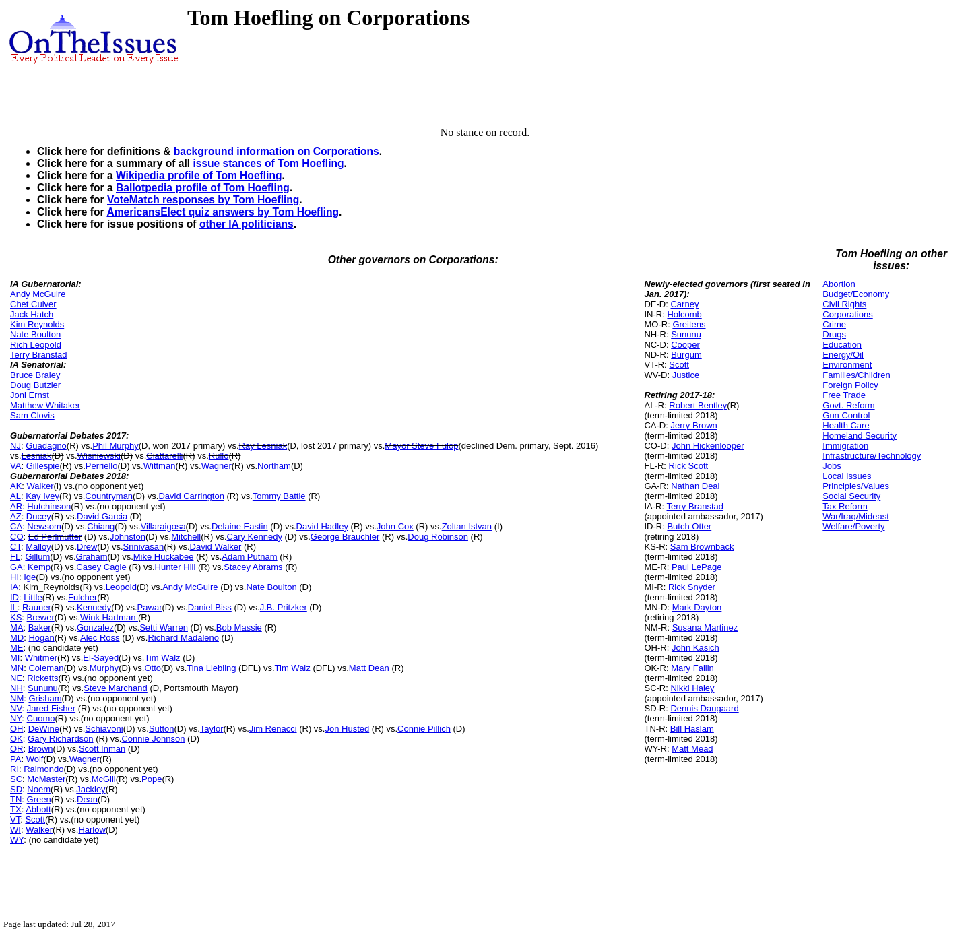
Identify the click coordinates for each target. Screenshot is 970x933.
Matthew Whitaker (45, 405)
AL (15, 496)
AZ (16, 516)
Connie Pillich (424, 728)
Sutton (161, 728)
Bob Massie (239, 627)
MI (15, 658)
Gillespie (43, 466)
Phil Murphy (115, 446)
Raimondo (43, 769)
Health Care (845, 425)
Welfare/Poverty (853, 526)
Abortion (838, 284)
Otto (152, 668)
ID (14, 597)
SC (16, 779)
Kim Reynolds (37, 324)
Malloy (38, 547)
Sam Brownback (702, 547)
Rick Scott (689, 466)
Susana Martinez (705, 627)
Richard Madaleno (183, 638)
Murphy (104, 668)
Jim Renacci (273, 728)
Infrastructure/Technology (871, 456)
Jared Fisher (51, 708)
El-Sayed (101, 658)
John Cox (395, 526)
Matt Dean (369, 668)
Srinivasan (143, 547)
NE (16, 678)
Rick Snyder (691, 587)
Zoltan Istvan (467, 526)
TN (16, 799)
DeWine (43, 728)
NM (17, 698)
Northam (274, 466)
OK (16, 739)
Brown (40, 749)
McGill (104, 779)
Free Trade (844, 395)
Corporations (847, 314)
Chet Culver (33, 304)
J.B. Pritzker (283, 607)
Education (842, 345)
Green (39, 799)
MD (17, 638)
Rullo (219, 456)
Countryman (109, 496)
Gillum (37, 557)
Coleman (45, 668)
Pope (151, 779)
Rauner (36, 607)
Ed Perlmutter (55, 537)
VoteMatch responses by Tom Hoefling (203, 199)
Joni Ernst (29, 395)
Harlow (91, 830)
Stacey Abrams (253, 567)
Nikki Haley (692, 688)
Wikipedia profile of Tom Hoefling (199, 175)
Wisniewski (99, 456)
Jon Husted (347, 728)
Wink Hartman (109, 617)
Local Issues (846, 476)
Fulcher (82, 597)
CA (16, 526)
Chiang (101, 526)
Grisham (44, 698)
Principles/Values (855, 486)
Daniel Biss (210, 607)
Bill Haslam (692, 728)
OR (17, 749)
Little (33, 597)
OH (17, 728)
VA (15, 466)
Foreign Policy (850, 385)
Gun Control (846, 415)
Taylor (212, 728)
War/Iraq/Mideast (855, 516)
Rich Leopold (35, 345)
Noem (39, 789)
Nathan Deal (695, 486)
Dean (87, 799)
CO (17, 537)
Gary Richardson (61, 739)
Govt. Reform (848, 405)
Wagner (216, 466)
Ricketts (42, 678)
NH (16, 688)
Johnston (128, 537)
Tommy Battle (279, 496)
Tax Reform (844, 506)
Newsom (44, 526)
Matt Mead (692, 749)
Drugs (834, 334)
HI (14, 577)
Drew (87, 547)
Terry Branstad (38, 355)
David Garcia (102, 516)
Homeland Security (859, 435)
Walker (40, 486)
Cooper (685, 345)
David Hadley (322, 526)
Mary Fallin (692, 668)
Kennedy (94, 607)
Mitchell (186, 537)
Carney (684, 304)
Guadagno (46, 446)
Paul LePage (696, 567)
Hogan (41, 638)
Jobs (831, 466)
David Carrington (191, 496)
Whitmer (41, 658)
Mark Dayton (697, 607)
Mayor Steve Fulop (421, 446)
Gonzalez (95, 627)
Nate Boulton (35, 334)
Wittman (159, 466)
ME (17, 648)
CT (15, 547)
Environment (847, 365)
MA (17, 627)
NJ (15, 446)
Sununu (43, 688)
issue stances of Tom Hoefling (268, 163)
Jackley (90, 789)
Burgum (686, 355)
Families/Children (856, 375)
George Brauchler (345, 537)
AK (16, 486)
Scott (35, 819)
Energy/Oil (843, 355)
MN (17, 668)
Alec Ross (100, 638)
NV (16, 708)
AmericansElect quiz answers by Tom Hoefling (222, 212)
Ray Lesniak (263, 446)
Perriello (102, 466)
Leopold (121, 587)
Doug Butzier (35, 385)
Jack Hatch (31, 314)
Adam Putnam (249, 557)
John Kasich (695, 648)
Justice (685, 375)
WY (17, 840)
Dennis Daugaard (704, 708)
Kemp (39, 567)
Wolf (35, 759)
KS (16, 617)
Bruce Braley (35, 375)
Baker (39, 627)
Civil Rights (844, 304)
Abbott (38, 809)
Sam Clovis (32, 415)
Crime (834, 324)
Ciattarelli (164, 456)
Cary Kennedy (254, 537)
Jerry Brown (693, 425)
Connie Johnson (153, 739)
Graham (92, 557)
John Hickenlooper (708, 446)
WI (15, 830)
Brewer (41, 617)
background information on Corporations (276, 151)
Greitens (688, 324)
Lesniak (37, 456)
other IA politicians (246, 224)
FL (15, 557)
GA (16, 567)
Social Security (851, 496)
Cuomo (41, 718)
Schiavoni (104, 728)
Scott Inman (102, 749)
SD (16, 789)
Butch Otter (689, 526)
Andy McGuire (37, 294)
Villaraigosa (163, 526)
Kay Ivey (42, 496)
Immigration (845, 446)
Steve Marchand (116, 688)
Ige (30, 577)
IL (14, 607)
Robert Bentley (698, 405)
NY (16, 718)
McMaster (46, 779)
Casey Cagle (101, 567)
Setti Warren (163, 627)
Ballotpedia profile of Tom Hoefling (203, 187)
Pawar (149, 607)
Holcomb (684, 314)
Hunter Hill (175, 567)
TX (16, 809)
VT (15, 819)
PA (15, 759)
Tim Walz (162, 658)
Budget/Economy (855, 294)
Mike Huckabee (163, 557)
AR (16, 506)
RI (14, 769)
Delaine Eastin (240, 526)
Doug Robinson (438, 537)
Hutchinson (49, 506)
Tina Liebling (211, 668)
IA (14, 587)
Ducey (38, 516)
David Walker (216, 547)
